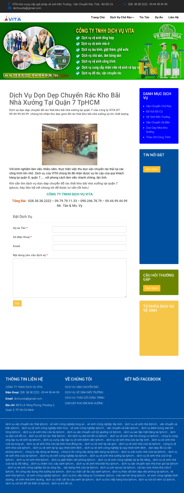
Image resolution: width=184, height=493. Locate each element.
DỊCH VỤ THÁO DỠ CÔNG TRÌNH (84, 397)
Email (16, 246)
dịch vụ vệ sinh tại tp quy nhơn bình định (57, 447)
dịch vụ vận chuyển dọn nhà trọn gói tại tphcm (149, 463)
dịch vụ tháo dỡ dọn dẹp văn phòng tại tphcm (140, 471)
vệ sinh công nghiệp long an (67, 424)
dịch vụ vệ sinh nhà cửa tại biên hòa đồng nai (55, 444)
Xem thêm (152, 169)
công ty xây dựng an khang (42, 451)
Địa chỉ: (10, 405)
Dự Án (159, 17)
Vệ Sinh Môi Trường (158, 117)
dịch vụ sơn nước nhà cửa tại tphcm (143, 451)
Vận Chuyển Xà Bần (158, 122)
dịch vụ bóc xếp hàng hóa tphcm (116, 479)
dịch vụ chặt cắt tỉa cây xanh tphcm (88, 471)
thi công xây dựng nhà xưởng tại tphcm (40, 471)
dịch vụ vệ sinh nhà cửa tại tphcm (44, 432)
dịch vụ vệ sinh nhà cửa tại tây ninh (128, 439)
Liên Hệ (173, 17)
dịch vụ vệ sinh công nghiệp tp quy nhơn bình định (115, 447)
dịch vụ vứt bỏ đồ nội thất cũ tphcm (27, 483)
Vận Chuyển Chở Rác (159, 106)
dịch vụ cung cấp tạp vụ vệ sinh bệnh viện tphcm (73, 439)
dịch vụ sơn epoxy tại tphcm (117, 467)
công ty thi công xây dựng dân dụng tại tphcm (90, 451)
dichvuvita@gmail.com (27, 8)
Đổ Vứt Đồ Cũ (154, 111)
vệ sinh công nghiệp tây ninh (105, 424)
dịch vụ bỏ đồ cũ (61, 483)
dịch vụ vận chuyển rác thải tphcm (27, 424)
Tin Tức (144, 17)
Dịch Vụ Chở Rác (122, 17)
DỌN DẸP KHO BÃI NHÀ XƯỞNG (84, 403)
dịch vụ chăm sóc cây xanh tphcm (52, 463)
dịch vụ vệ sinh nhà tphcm (141, 424)
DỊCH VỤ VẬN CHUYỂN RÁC (82, 387)
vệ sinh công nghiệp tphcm (87, 428)
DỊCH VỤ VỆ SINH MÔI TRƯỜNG (84, 392)
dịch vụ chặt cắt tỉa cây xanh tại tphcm (70, 479)
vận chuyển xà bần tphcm (123, 428)
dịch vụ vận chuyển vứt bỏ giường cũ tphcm (94, 432)
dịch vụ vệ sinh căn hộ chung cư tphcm (134, 436)
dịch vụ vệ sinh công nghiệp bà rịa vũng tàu (35, 467)
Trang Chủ (98, 17)
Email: (9, 398)
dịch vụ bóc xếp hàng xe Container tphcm (88, 475)
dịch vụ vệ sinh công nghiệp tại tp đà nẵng (124, 459)
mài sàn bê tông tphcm (130, 475)
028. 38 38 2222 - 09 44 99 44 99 (147, 4)
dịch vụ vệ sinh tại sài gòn (101, 444)
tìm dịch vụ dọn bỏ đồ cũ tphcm (88, 436)
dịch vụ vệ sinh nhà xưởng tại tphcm (112, 455)
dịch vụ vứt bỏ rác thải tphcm (47, 436)
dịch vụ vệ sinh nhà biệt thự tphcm (97, 463)
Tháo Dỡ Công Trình (158, 137)
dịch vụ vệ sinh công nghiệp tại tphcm (64, 455)
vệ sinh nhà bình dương (30, 479)
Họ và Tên (20, 228)
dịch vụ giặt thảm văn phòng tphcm (73, 459)
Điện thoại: (12, 392)
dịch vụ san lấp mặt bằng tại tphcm (146, 432)
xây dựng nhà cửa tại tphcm (81, 467)
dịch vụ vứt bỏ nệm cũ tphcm (157, 479)
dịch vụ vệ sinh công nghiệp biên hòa (45, 428)
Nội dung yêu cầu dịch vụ (30, 255)
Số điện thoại (22, 237)
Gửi (17, 303)
